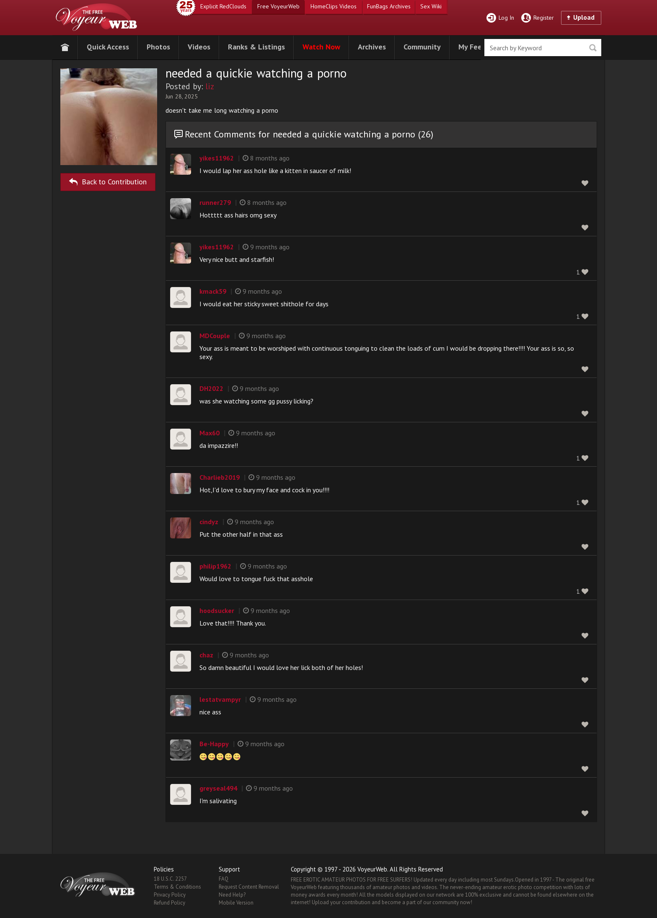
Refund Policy (169, 902)
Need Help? (232, 894)
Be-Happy (214, 744)
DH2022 (211, 388)
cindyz (208, 521)
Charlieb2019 (219, 477)
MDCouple (214, 335)
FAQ (223, 878)
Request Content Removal (249, 886)
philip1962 (215, 566)
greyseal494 (218, 788)
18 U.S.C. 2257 (170, 878)
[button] (107, 46)
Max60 (209, 433)
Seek (592, 48)
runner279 (215, 202)
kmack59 (212, 291)
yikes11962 (216, 158)
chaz (206, 655)
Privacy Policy (170, 894)
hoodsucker (216, 610)
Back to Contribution (108, 180)
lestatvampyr (220, 699)
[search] (543, 48)
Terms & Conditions (177, 886)
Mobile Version (236, 902)
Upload (584, 17)
